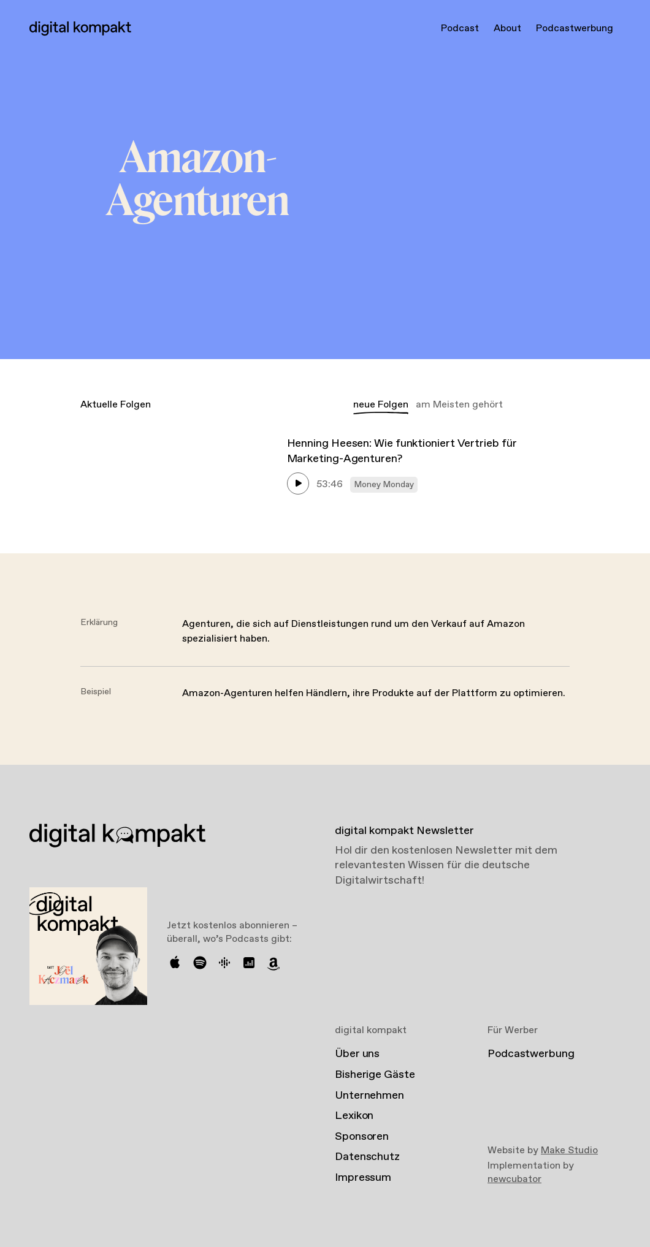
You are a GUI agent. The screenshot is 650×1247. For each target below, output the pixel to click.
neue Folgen (380, 404)
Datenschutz (367, 1157)
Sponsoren (362, 1136)
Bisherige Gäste (375, 1074)
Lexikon (354, 1116)
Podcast (460, 28)
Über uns (357, 1054)
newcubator (514, 1179)
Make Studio (569, 1150)
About (507, 28)
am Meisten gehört (459, 404)
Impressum (363, 1177)
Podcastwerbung (574, 28)
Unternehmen (369, 1095)
